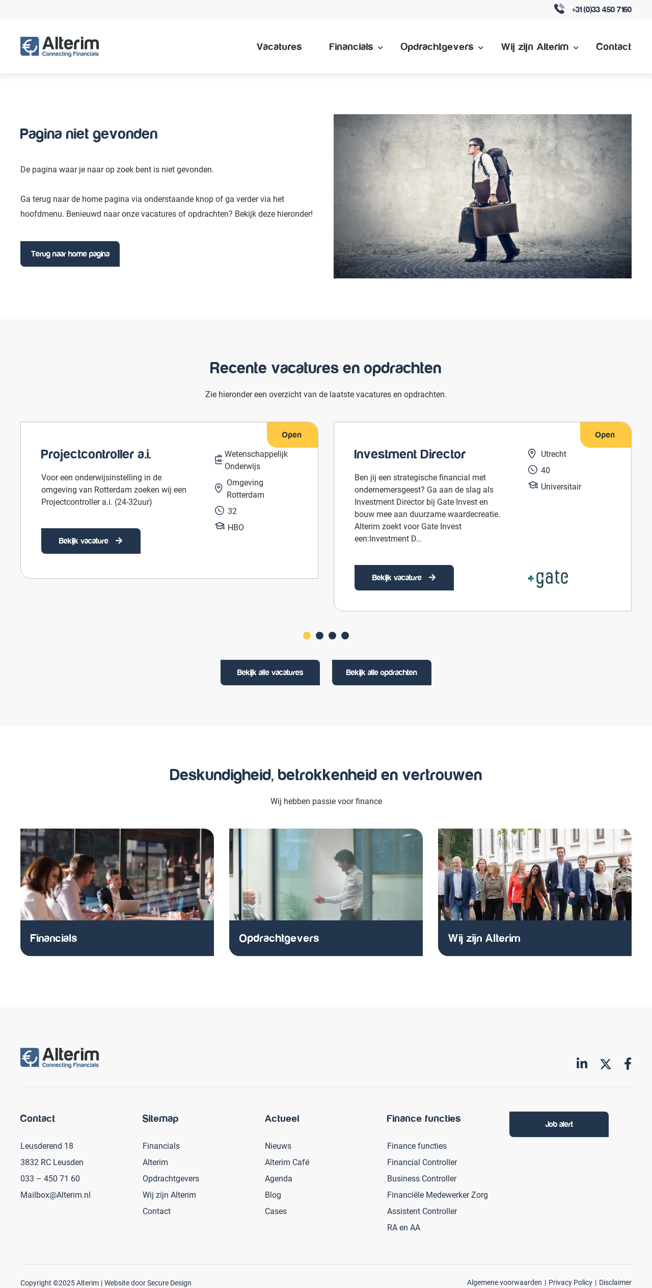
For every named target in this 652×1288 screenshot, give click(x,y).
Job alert (559, 1123)
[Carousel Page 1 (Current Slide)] (307, 635)
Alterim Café (287, 1160)
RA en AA (403, 1226)
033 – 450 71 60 (50, 1177)
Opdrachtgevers (437, 46)
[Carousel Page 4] (345, 635)
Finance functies (417, 1144)
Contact (614, 46)
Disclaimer (615, 1281)
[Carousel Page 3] (332, 635)
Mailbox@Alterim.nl (55, 1193)
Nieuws (278, 1144)
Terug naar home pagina (70, 254)
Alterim (155, 1160)
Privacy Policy (570, 1281)
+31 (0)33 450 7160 (593, 10)
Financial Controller (422, 1160)
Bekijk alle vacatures (270, 672)
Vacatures (279, 46)
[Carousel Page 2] (319, 635)
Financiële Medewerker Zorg (437, 1193)
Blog (273, 1193)
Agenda (278, 1177)
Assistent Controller (422, 1209)
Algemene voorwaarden (504, 1281)
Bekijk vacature (85, 541)
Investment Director (410, 454)
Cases (276, 1209)
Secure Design (169, 1281)
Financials (351, 46)
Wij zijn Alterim (535, 46)
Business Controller (421, 1177)
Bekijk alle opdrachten (381, 672)
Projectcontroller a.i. (96, 454)
